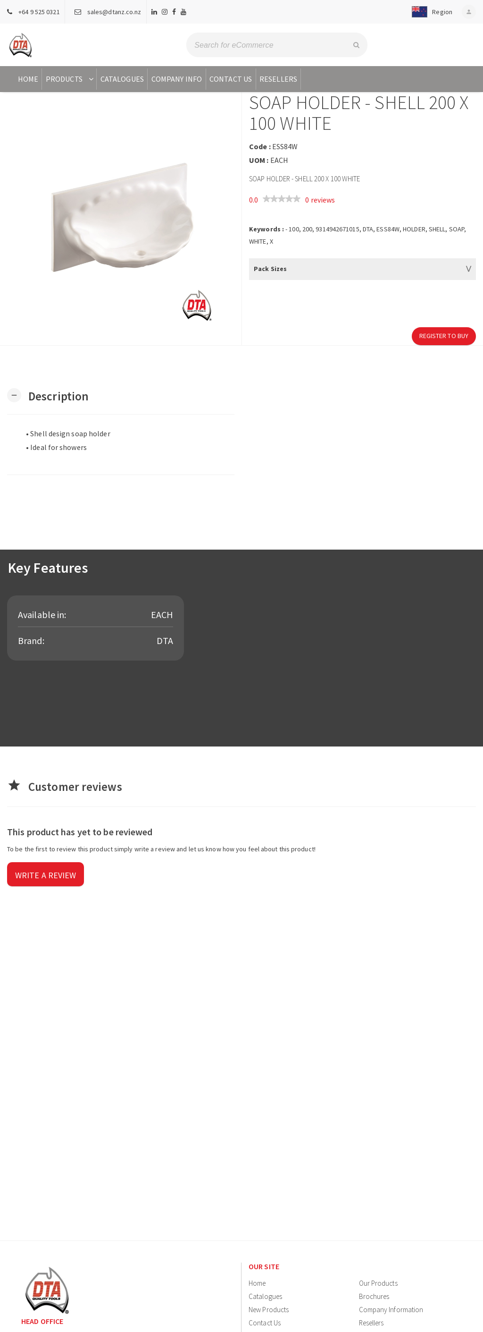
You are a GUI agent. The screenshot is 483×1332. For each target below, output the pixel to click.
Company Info (176, 79)
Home (28, 79)
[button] (430, 11)
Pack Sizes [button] (270, 268)
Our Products (378, 1283)
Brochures (374, 1296)
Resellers (278, 79)
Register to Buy (444, 335)
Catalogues (122, 79)
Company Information (391, 1309)
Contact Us (230, 79)
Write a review (45, 875)
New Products (269, 1309)
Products (70, 79)
